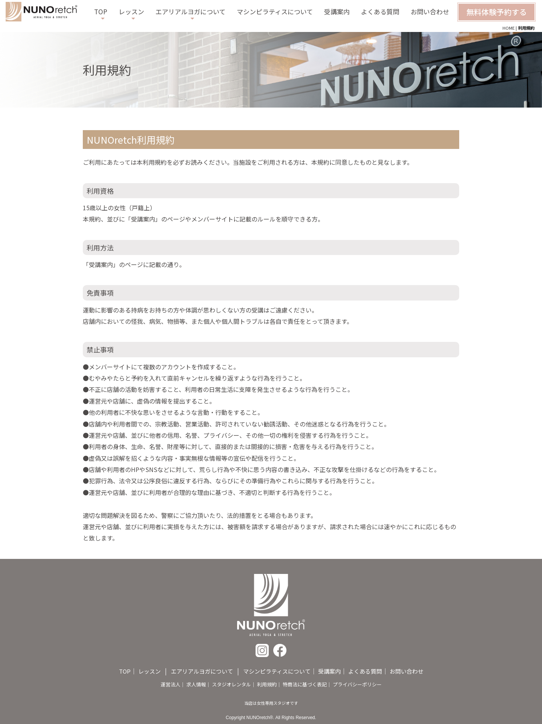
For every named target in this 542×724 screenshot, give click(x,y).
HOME (508, 28)
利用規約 (267, 684)
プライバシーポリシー (357, 684)
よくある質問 (380, 11)
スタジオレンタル (231, 684)
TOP (100, 11)
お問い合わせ (430, 11)
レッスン (131, 11)
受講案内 (337, 11)
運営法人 (170, 684)
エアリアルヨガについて (190, 11)
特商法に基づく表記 (305, 684)
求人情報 (196, 684)
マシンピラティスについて (275, 11)
